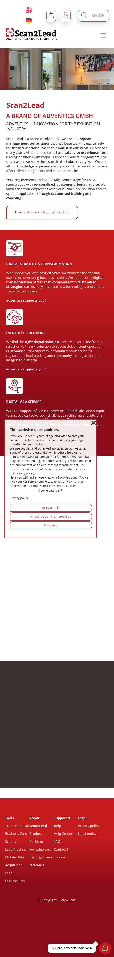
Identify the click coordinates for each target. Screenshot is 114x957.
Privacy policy (88, 826)
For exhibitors (40, 849)
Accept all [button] (51, 508)
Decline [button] (51, 525)
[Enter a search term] (97, 16)
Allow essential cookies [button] (50, 516)
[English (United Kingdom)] (29, 10)
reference (36, 865)
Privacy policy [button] (19, 498)
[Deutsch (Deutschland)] (29, 21)
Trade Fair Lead (17, 826)
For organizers (40, 857)
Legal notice (87, 833)
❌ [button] (93, 422)
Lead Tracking (16, 849)
